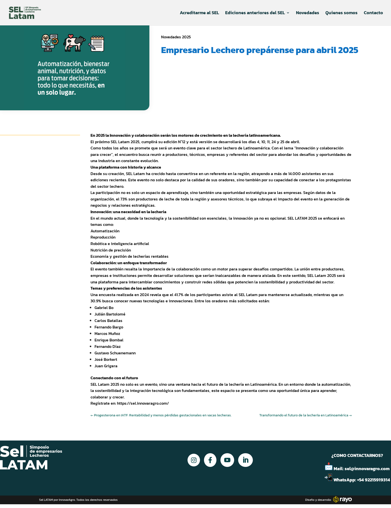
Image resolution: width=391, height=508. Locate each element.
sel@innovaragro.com (367, 468)
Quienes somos (341, 13)
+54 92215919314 (374, 479)
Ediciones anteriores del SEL (255, 13)
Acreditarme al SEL (199, 13)
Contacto (373, 13)
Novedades (307, 13)
